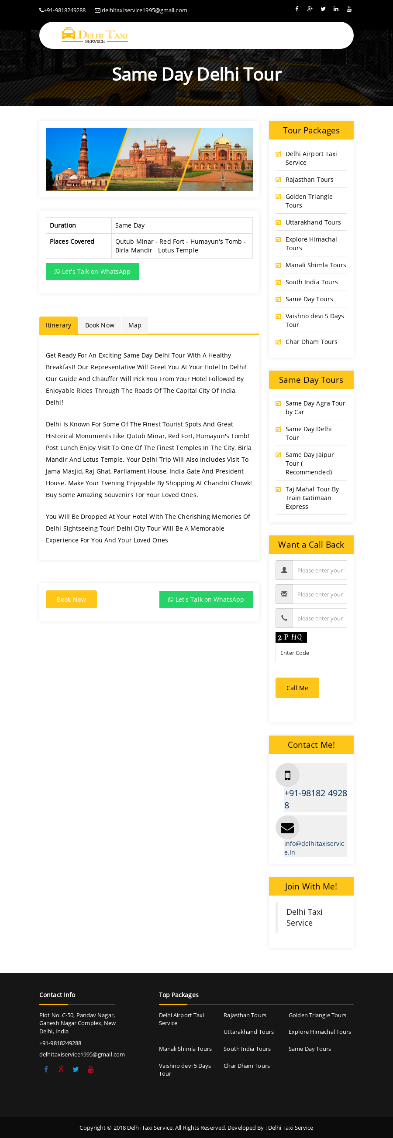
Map (134, 325)
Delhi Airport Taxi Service (312, 158)
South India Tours (312, 282)
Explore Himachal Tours (312, 243)
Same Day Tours (309, 299)
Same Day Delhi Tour (309, 433)
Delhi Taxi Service (304, 917)
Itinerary (58, 325)
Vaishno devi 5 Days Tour (315, 320)
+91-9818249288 (65, 10)
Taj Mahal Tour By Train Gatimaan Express (312, 498)
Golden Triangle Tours (309, 200)
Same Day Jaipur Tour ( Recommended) (310, 463)
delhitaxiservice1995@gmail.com (144, 10)
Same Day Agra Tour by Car (316, 407)
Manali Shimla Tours (316, 265)
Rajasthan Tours (310, 179)
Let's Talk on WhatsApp (93, 271)
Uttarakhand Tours (313, 222)
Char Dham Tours (312, 341)
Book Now (99, 325)
